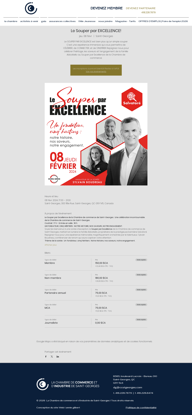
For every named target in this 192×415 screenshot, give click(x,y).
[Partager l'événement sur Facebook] (46, 357)
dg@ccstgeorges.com (127, 388)
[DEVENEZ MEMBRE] (106, 8)
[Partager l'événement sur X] (52, 357)
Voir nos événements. (96, 71)
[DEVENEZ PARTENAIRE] (141, 8)
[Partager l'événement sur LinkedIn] (58, 357)
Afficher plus (51, 245)
